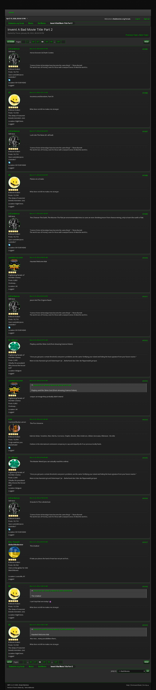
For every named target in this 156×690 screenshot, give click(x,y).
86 (33, 42)
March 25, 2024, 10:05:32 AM (39, 586)
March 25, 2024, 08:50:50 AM (39, 542)
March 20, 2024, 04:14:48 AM (39, 419)
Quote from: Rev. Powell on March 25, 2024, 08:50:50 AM (52, 591)
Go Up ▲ (146, 685)
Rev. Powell (14, 542)
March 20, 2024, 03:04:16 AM (39, 380)
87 (38, 42)
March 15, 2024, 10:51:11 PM (39, 92)
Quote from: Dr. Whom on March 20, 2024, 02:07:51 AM (52, 385)
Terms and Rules (136, 685)
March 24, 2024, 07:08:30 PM (39, 498)
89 (47, 42)
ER (9, 92)
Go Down (10, 42)
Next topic (143, 35)
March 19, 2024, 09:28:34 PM (39, 296)
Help (127, 685)
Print (146, 42)
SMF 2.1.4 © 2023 (12, 685)
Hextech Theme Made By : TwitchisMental (20, 687)
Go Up (9, 662)
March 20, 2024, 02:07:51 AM (39, 340)
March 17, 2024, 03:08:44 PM (39, 131)
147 (58, 42)
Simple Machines (24, 685)
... (30, 42)
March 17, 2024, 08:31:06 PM (39, 213)
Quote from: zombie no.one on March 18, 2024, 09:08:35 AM (53, 629)
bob (10, 419)
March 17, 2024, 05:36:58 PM (39, 175)
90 (51, 42)
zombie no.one (15, 257)
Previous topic (132, 35)
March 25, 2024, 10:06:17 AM (39, 625)
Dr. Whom (13, 340)
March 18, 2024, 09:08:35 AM (39, 257)
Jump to (113, 671)
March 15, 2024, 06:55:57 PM (39, 49)
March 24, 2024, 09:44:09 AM (39, 457)
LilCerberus (14, 48)
